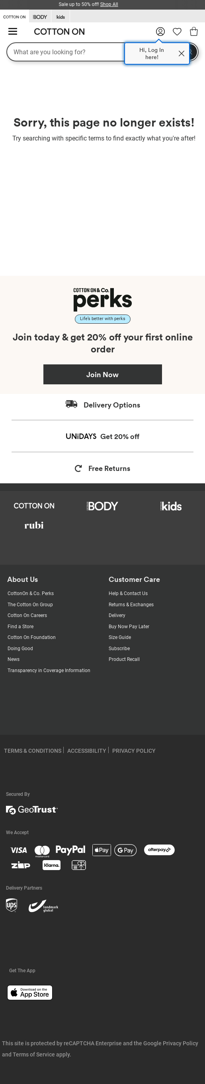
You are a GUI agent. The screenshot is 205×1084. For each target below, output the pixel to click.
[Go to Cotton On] (14, 16)
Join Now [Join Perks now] (102, 374)
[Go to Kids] (60, 16)
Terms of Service (34, 1054)
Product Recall (124, 659)
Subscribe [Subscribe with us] (119, 648)
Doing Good (20, 648)
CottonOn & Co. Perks (31, 593)
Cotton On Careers (27, 615)
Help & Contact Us (128, 593)
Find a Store (20, 626)
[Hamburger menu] (13, 31)
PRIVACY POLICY (134, 751)
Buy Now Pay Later (129, 626)
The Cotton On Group (30, 604)
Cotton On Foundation (32, 637)
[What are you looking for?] (102, 52)
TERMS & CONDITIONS (32, 751)
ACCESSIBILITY (86, 751)
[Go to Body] (40, 16)
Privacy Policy (180, 1043)
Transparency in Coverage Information (49, 670)
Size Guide (120, 637)
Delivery (117, 615)
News (14, 659)
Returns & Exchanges (131, 604)
